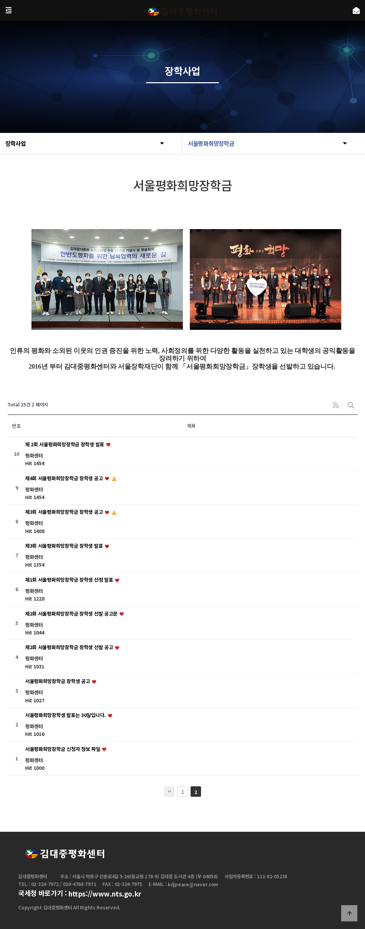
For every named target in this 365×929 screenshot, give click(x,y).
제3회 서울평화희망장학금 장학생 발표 (64, 545)
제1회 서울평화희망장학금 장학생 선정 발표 (69, 579)
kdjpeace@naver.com (193, 884)
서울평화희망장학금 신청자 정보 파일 (63, 748)
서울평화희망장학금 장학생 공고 (58, 681)
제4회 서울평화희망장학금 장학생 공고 (64, 478)
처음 (169, 791)
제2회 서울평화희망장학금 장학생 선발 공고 (69, 647)
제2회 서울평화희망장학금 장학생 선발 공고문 (72, 613)
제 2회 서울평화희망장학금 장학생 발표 (65, 444)
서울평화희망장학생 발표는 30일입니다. (66, 714)
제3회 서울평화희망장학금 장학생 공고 (64, 512)
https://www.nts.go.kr (104, 894)
